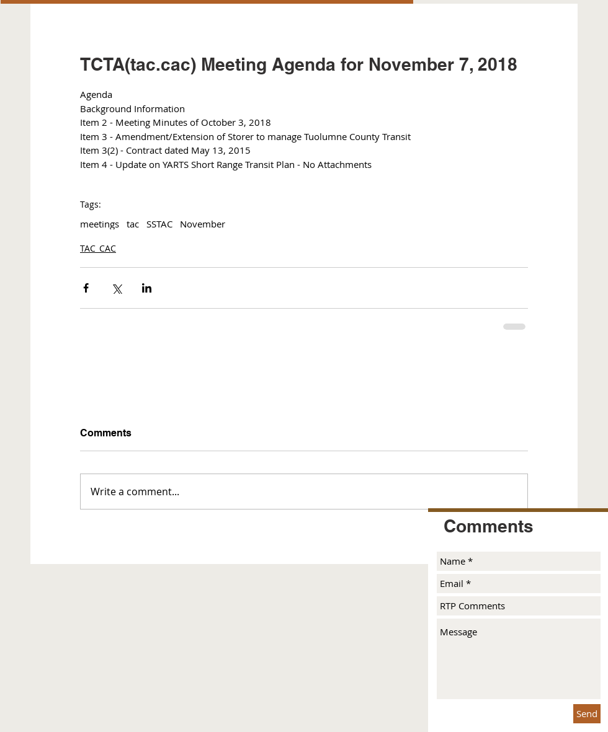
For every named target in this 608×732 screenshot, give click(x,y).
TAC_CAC (98, 248)
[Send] (587, 713)
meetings (99, 223)
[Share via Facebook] (86, 288)
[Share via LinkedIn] (147, 288)
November (202, 223)
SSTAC (159, 223)
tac (133, 223)
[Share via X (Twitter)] (116, 288)
